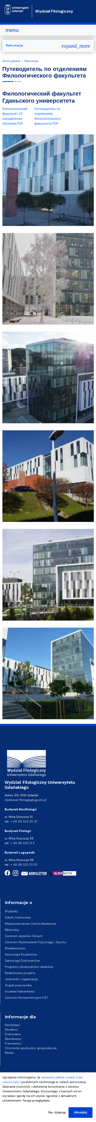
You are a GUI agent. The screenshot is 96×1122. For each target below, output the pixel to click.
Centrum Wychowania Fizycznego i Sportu (35, 942)
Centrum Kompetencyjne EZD (26, 998)
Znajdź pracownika (18, 985)
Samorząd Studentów (21, 954)
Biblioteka (12, 930)
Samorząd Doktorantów (22, 961)
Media (9, 1052)
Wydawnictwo (15, 948)
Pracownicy (13, 1043)
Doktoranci (13, 1034)
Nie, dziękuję (57, 1117)
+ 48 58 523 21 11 (22, 843)
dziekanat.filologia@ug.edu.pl (26, 800)
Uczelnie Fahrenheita (19, 991)
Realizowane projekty (20, 973)
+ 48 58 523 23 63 (24, 865)
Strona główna (11, 61)
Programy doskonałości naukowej (29, 967)
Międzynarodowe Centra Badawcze (30, 924)
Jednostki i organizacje (21, 979)
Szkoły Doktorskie (18, 917)
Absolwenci (13, 1039)
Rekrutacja (31, 61)
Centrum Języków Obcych (24, 936)
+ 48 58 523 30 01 (24, 821)
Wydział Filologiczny (54, 11)
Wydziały (11, 911)
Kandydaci (12, 1025)
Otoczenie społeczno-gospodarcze (31, 1048)
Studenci (11, 1029)
